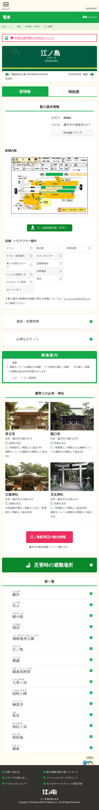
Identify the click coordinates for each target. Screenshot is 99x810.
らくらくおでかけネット (77, 298)
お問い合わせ (12, 772)
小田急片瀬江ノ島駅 (58, 367)
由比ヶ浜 (52, 725)
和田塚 (52, 736)
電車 (19, 26)
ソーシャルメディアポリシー (62, 777)
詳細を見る (15, 443)
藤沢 (52, 593)
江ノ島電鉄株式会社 (49, 6)
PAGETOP (88, 764)
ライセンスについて (16, 783)
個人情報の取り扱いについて (62, 772)
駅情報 (25, 92)
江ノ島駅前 (30, 377)
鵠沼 (52, 626)
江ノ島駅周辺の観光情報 (48, 537)
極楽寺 (52, 703)
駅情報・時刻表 (33, 26)
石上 (52, 604)
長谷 (52, 714)
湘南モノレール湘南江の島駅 (25, 367)
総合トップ (7, 26)
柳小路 (52, 615)
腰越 (78, 74)
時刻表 (73, 92)
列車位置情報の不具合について (34, 37)
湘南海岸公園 (52, 637)
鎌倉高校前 (52, 670)
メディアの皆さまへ (16, 777)
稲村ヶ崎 (52, 692)
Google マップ (72, 132)
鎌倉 (52, 747)
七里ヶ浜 (52, 681)
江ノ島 (52, 648)
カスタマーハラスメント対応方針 (64, 783)
